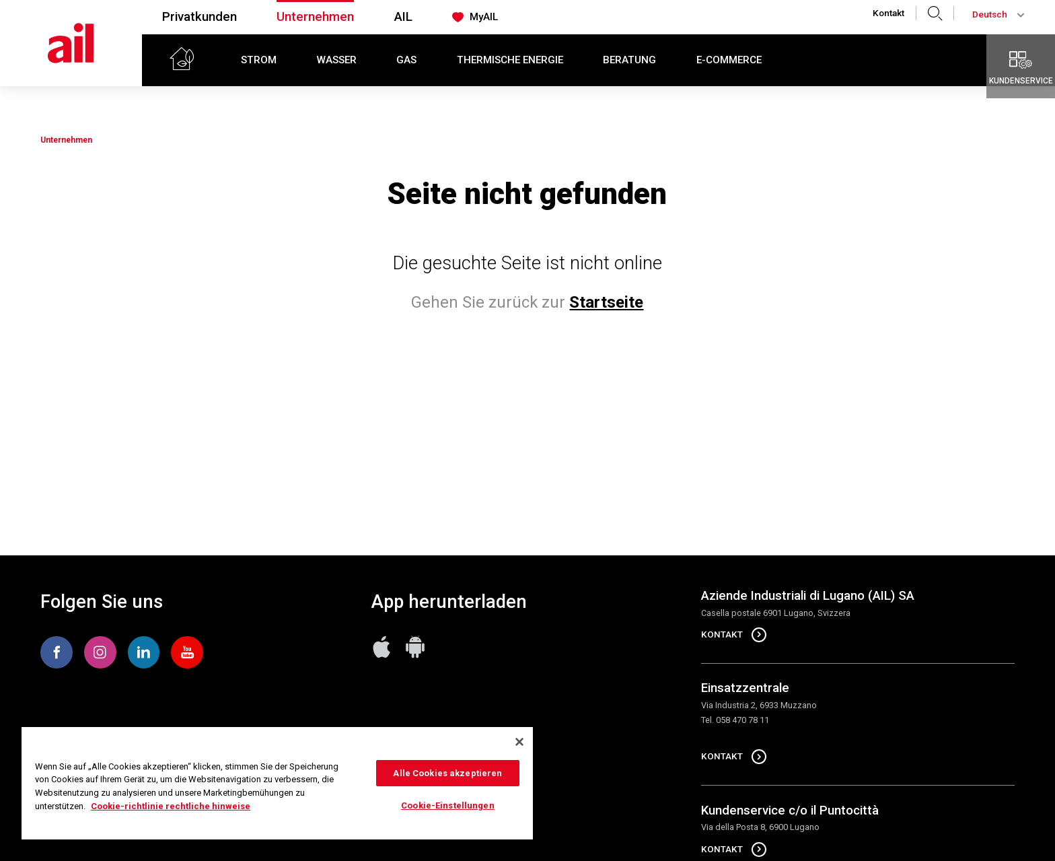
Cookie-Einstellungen (448, 805)
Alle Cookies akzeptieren (447, 773)
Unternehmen (315, 16)
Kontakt (888, 12)
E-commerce (729, 60)
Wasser (337, 60)
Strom (259, 60)
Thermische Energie (510, 60)
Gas (406, 60)
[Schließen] (519, 742)
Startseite (606, 302)
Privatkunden (199, 16)
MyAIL (474, 17)
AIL (403, 16)
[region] (277, 783)
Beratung (629, 60)
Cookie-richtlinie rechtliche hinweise (170, 806)
